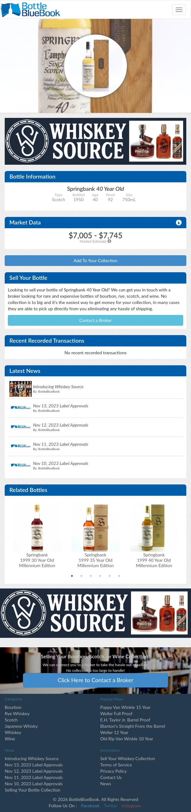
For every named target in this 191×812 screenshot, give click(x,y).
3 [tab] (91, 576)
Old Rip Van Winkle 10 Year (126, 738)
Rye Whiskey (17, 713)
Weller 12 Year (114, 732)
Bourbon (13, 707)
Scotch (11, 719)
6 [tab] (119, 576)
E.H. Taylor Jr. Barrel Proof (125, 719)
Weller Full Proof (116, 713)
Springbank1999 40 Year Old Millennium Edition (154, 560)
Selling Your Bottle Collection (32, 790)
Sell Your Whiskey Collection (127, 758)
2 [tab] (81, 576)
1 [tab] (72, 576)
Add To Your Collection (95, 260)
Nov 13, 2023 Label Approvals (34, 764)
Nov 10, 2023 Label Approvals (34, 783)
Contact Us (111, 777)
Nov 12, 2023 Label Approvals (34, 771)
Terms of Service (116, 764)
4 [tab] (100, 576)
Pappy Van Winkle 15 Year (125, 707)
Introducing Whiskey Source (32, 758)
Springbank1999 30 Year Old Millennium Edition (37, 560)
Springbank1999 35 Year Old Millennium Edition (95, 560)
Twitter (110, 805)
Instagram (131, 805)
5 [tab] (109, 576)
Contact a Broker (95, 320)
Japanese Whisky (21, 726)
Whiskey (13, 732)
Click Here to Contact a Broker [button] (96, 680)
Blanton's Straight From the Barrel (132, 726)
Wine (10, 738)
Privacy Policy (113, 771)
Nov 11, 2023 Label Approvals (34, 777)
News (105, 783)
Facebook (90, 805)
